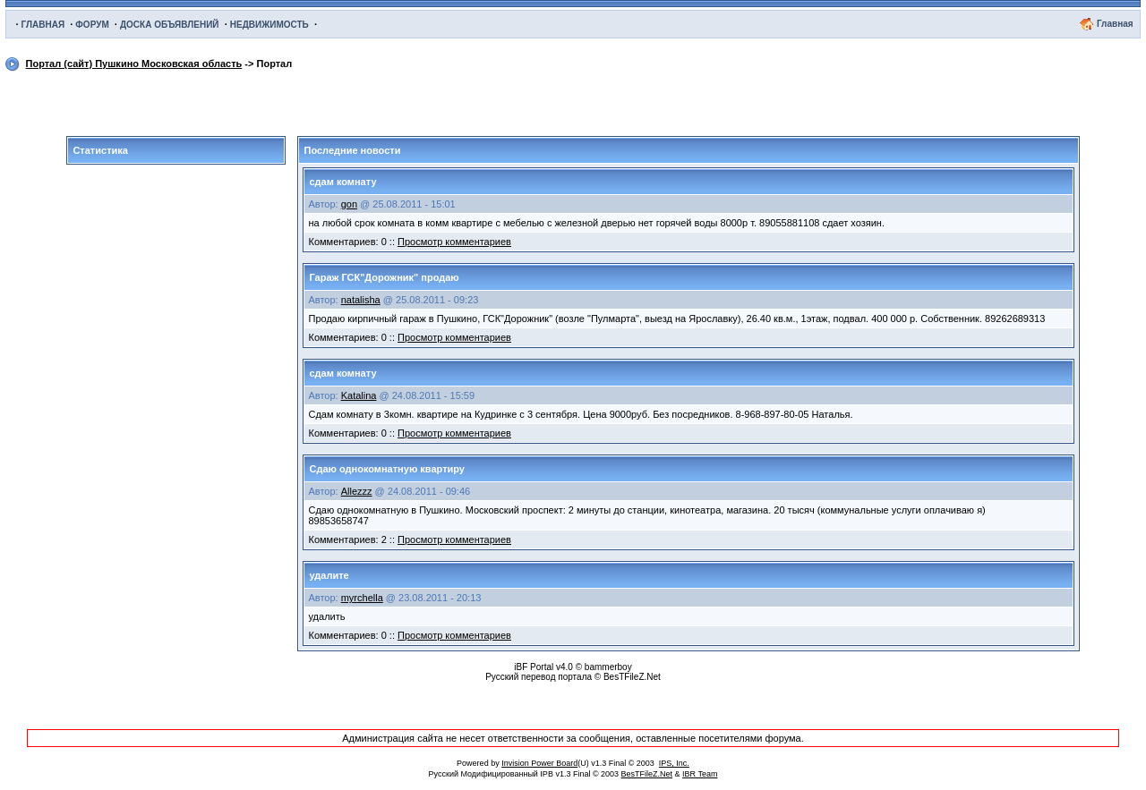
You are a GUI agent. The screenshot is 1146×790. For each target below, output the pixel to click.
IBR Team (699, 773)
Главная (1115, 24)
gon (349, 204)
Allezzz (356, 491)
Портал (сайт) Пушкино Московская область (134, 63)
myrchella (362, 597)
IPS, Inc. (674, 763)
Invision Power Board (539, 763)
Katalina (359, 395)
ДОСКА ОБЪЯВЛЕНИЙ (169, 25)
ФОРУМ (91, 25)
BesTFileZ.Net (647, 773)
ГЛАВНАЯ (43, 25)
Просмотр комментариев (454, 241)
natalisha (361, 299)
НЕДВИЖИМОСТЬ (269, 25)
